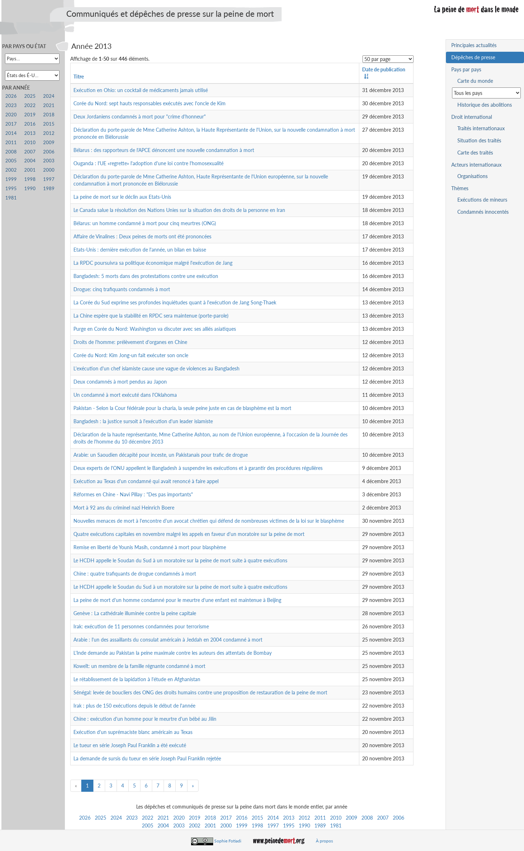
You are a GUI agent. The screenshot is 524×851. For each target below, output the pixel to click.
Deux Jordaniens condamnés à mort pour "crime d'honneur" (139, 116)
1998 (257, 825)
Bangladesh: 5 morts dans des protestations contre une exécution (145, 276)
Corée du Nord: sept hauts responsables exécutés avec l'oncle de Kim (149, 103)
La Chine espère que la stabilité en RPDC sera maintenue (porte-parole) (150, 316)
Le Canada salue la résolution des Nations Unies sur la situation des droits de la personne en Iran (179, 210)
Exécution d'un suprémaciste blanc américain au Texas (132, 732)
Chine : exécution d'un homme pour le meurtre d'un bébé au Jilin (144, 719)
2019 (194, 818)
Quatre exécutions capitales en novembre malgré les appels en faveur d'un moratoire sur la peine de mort (188, 534)
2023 (132, 818)
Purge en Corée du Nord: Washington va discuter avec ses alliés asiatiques (154, 329)
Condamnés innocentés (483, 212)
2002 (194, 825)
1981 (335, 825)
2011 (320, 818)
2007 (383, 818)
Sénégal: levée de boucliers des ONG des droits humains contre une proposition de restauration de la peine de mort (200, 692)
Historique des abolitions (484, 105)
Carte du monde (475, 81)
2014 (273, 818)
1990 (304, 825)
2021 (163, 818)
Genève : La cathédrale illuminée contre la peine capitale (134, 613)
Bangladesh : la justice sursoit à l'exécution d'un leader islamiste (143, 421)
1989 (320, 825)
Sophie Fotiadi (227, 841)
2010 (335, 818)
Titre (78, 77)
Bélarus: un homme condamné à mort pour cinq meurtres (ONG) (144, 223)
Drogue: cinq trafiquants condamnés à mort (121, 289)
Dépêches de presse (473, 57)
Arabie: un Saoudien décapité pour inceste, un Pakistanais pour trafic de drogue (160, 455)
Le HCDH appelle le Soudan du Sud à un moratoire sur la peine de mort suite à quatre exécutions (180, 560)
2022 (147, 818)
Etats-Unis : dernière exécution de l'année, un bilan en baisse (139, 250)
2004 (163, 825)
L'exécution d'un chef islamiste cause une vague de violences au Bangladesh (156, 368)
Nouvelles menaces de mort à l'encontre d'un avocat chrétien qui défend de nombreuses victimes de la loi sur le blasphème (208, 521)
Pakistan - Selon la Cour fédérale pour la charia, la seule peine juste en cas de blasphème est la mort (182, 408)
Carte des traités (475, 153)
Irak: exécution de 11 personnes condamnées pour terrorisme (141, 626)
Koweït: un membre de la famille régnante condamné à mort (139, 666)
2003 (179, 825)
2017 (226, 818)
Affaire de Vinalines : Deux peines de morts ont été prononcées (142, 236)
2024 (116, 818)
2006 (398, 818)
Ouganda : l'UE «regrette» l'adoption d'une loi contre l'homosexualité (148, 163)
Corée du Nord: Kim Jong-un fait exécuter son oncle (130, 355)
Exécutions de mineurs (482, 200)
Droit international (471, 117)
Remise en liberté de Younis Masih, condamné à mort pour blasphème (149, 547)
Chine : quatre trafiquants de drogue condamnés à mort (134, 574)
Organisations (472, 176)
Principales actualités (474, 45)
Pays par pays (466, 69)
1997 (273, 825)
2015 (257, 818)
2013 (288, 818)
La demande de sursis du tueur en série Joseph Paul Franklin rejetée (147, 758)
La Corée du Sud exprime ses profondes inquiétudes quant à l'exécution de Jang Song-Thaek (174, 302)
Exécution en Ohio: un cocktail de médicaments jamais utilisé (140, 90)
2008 (367, 818)
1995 (288, 825)
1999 (241, 825)
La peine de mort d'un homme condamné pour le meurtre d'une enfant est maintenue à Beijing (177, 600)
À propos (324, 841)
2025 (100, 818)
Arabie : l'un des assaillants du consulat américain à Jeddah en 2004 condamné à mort (167, 640)
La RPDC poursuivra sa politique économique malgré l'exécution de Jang (152, 263)
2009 (351, 818)
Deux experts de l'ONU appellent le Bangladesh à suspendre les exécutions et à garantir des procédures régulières (198, 468)
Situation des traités (479, 140)
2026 (85, 818)
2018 (210, 818)
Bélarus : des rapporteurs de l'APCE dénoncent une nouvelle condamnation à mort (163, 150)
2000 (226, 825)
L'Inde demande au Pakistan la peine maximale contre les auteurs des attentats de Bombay (172, 653)
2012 (304, 818)
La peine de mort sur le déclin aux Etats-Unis (122, 197)
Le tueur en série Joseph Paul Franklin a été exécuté (129, 745)
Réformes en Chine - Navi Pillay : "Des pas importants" (133, 494)
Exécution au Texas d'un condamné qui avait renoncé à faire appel (146, 481)
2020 (179, 818)
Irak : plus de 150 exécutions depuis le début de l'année (134, 706)
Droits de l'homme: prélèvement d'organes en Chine (130, 342)
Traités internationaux (481, 128)
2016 (241, 818)
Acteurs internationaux (476, 165)
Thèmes (459, 188)
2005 (147, 825)
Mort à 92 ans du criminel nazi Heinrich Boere (123, 508)
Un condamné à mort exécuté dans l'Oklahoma (125, 395)
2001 (210, 825)
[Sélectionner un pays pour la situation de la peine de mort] (486, 92)
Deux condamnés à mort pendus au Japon (120, 382)
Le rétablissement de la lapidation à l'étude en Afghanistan (136, 679)
